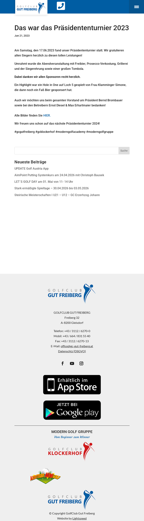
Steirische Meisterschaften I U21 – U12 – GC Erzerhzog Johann (57, 195)
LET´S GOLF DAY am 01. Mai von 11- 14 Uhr (43, 181)
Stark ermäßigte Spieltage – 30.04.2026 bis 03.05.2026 (51, 188)
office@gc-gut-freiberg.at (77, 346)
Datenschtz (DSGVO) (72, 351)
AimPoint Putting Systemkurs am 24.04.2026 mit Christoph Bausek (59, 175)
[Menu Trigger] (136, 7)
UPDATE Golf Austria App (31, 168)
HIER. (47, 115)
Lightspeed (79, 518)
